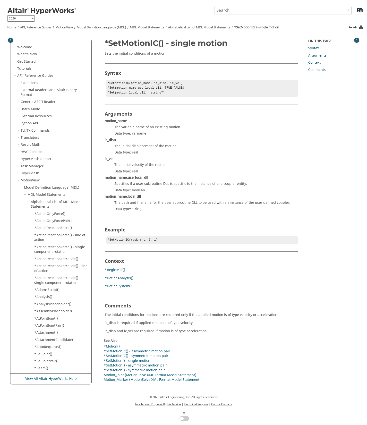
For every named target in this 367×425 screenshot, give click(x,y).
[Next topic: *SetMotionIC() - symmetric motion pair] (356, 28)
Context (314, 62)
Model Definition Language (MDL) (101, 27)
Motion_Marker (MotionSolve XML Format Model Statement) (152, 381)
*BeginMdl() (115, 271)
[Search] (347, 11)
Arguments (317, 55)
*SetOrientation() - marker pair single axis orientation (59, 191)
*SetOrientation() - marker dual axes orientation (60, 156)
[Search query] (283, 10)
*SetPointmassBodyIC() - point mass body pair (59, 298)
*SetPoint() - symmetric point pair (58, 234)
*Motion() (112, 348)
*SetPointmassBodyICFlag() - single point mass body (57, 346)
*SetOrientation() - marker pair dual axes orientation (59, 179)
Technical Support (196, 404)
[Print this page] (361, 27)
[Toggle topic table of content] (356, 40)
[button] (32, 46)
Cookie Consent (221, 404)
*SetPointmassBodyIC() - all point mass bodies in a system (59, 286)
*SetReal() (42, 367)
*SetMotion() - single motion (57, 57)
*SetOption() (44, 133)
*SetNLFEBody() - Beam (53, 119)
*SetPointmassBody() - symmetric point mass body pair (60, 274)
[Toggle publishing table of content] (10, 40)
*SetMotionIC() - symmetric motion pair (56, 110)
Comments (317, 69)
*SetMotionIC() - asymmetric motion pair (57, 91)
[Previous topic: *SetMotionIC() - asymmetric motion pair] (351, 28)
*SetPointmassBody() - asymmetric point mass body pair (57, 248)
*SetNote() (43, 126)
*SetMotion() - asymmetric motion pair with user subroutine (61, 48)
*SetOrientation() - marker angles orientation (55, 144)
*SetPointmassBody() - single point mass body (58, 262)
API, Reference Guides (35, 27)
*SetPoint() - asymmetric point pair (59, 215)
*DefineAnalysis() (119, 280)
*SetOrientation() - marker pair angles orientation (59, 167)
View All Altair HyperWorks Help (51, 378)
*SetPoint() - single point (54, 224)
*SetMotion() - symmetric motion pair (61, 79)
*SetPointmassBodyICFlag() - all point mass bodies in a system (60, 322)
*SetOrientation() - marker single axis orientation (61, 203)
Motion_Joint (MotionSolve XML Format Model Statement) (150, 377)
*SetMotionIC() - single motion (256, 27)
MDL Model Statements (147, 27)
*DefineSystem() (118, 288)
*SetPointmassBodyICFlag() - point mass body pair (57, 334)
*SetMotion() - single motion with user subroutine (57, 67)
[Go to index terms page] (354, 12)
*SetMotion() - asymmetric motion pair (135, 367)
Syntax (313, 48)
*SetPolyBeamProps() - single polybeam (58, 358)
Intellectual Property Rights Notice (158, 404)
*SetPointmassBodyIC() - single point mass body (59, 310)
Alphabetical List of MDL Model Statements (199, 27)
